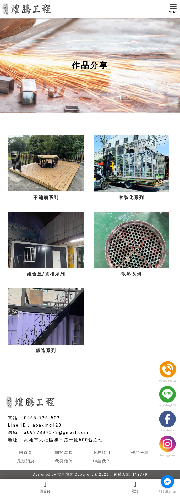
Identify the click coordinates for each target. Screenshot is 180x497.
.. (111, 474)
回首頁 (45, 487)
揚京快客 (65, 474)
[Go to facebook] (167, 481)
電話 (135, 487)
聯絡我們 (102, 461)
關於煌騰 (64, 452)
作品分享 (140, 452)
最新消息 (26, 461)
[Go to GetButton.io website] (167, 491)
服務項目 (102, 452)
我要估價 (64, 461)
